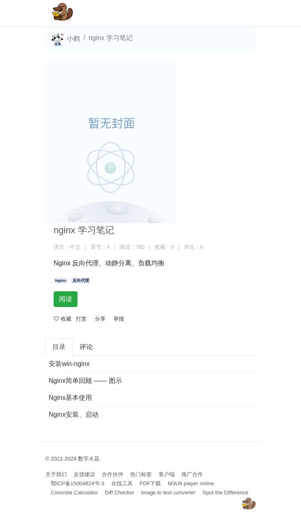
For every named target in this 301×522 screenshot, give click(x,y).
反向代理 (81, 280)
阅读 (65, 298)
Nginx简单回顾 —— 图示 (85, 380)
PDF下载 (150, 483)
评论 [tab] (86, 346)
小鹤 (65, 39)
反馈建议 (84, 474)
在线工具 (122, 483)
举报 (118, 319)
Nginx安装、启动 (74, 414)
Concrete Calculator (74, 492)
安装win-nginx (69, 363)
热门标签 (141, 474)
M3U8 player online (191, 483)
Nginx (60, 280)
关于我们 (56, 474)
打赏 (81, 319)
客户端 (167, 474)
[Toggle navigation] (237, 13)
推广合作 (192, 474)
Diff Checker (119, 492)
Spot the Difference (225, 492)
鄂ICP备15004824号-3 (77, 483)
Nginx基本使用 (70, 397)
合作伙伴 (112, 474)
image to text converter (168, 492)
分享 (100, 319)
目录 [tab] (59, 346)
